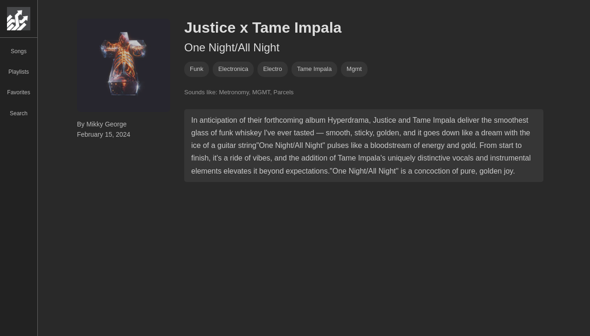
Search (19, 113)
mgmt (354, 68)
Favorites (18, 92)
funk (196, 68)
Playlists (18, 72)
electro (272, 68)
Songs (19, 51)
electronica (233, 68)
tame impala (314, 68)
